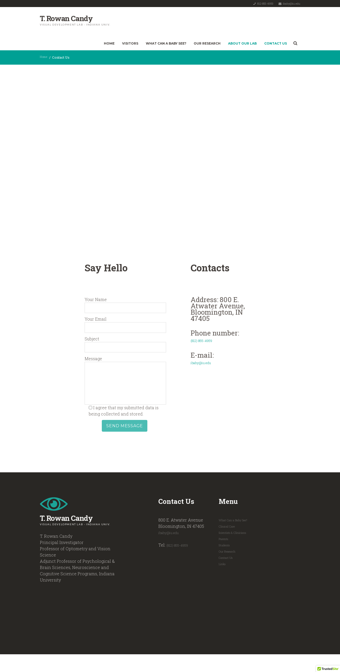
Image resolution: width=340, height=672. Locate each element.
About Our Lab (242, 43)
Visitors (130, 43)
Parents (224, 555)
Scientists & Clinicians (236, 549)
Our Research (207, 43)
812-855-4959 (265, 3)
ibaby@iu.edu (291, 3)
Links (223, 580)
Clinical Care (228, 543)
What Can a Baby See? (166, 43)
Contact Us (275, 43)
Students (225, 562)
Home (109, 43)
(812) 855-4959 (180, 562)
